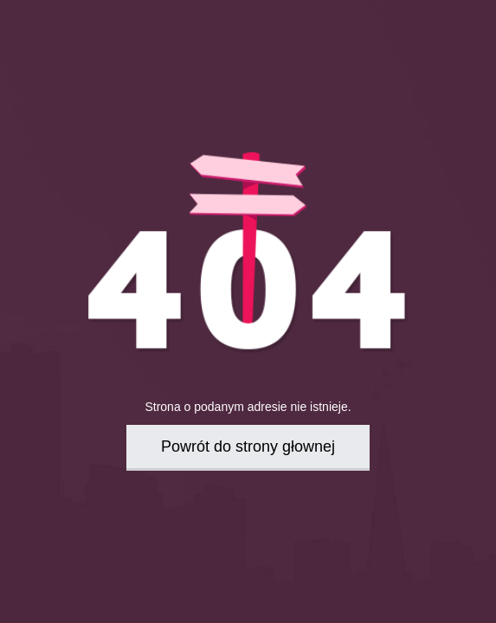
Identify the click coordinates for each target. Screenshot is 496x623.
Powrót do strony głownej (248, 446)
